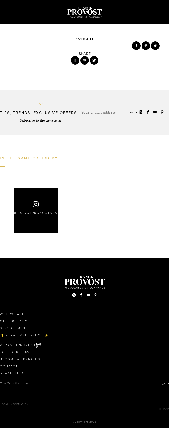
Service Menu (14, 328)
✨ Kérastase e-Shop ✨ (24, 335)
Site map (162, 409)
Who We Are (12, 314)
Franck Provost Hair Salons (84, 11)
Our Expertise (15, 321)
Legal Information (14, 404)
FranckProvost (19, 345)
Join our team (15, 352)
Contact (9, 366)
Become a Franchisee (22, 359)
